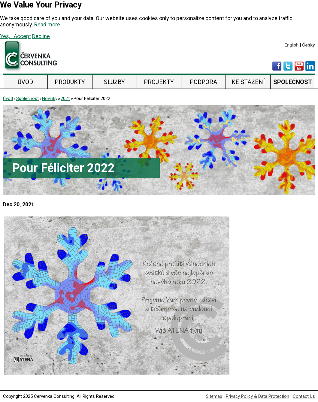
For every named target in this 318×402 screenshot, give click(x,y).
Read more (47, 24)
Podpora (203, 82)
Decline (41, 36)
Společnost (292, 82)
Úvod (25, 82)
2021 (65, 98)
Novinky (49, 98)
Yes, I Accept (15, 36)
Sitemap (214, 396)
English (291, 45)
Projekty (159, 82)
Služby (114, 82)
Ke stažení (248, 82)
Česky (308, 45)
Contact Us (304, 396)
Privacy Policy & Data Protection (257, 396)
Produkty (70, 82)
